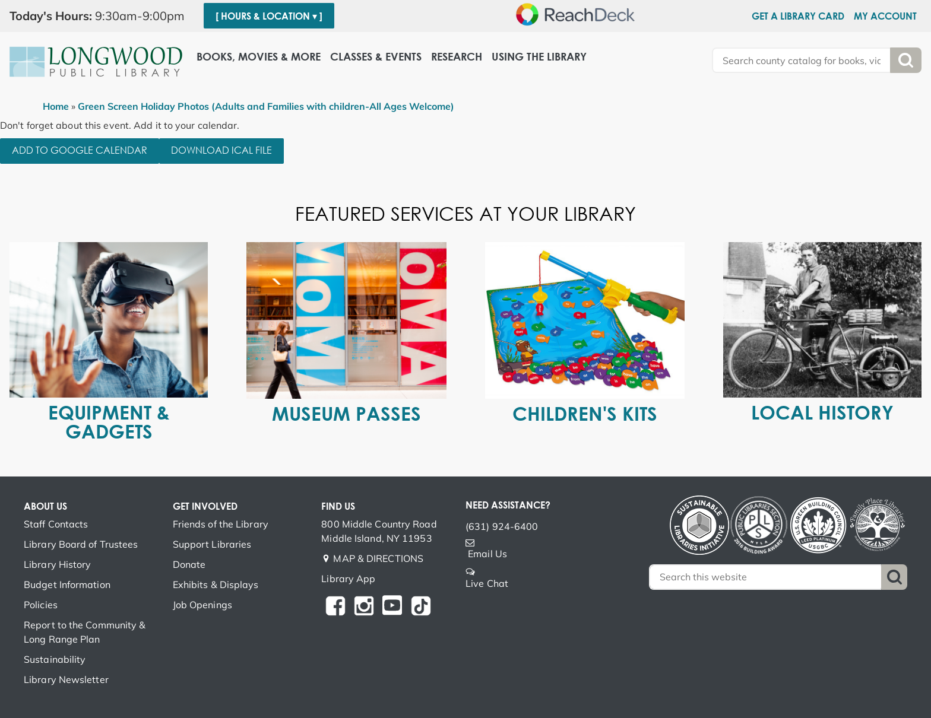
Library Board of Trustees (81, 544)
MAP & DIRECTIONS (378, 558)
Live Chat (487, 583)
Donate (189, 564)
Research (456, 56)
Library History (57, 564)
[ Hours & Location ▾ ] (269, 16)
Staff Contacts (56, 524)
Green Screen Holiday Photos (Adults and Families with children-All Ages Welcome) (266, 106)
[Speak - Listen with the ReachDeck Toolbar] (579, 14)
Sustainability (55, 659)
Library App (348, 578)
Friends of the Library (220, 524)
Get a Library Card (798, 16)
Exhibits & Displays (216, 584)
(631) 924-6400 (502, 526)
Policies (41, 605)
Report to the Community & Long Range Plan (85, 632)
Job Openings (202, 605)
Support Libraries (212, 544)
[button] (102, 16)
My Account (885, 16)
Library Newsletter (66, 679)
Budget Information (67, 584)
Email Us (487, 554)
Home (56, 106)
